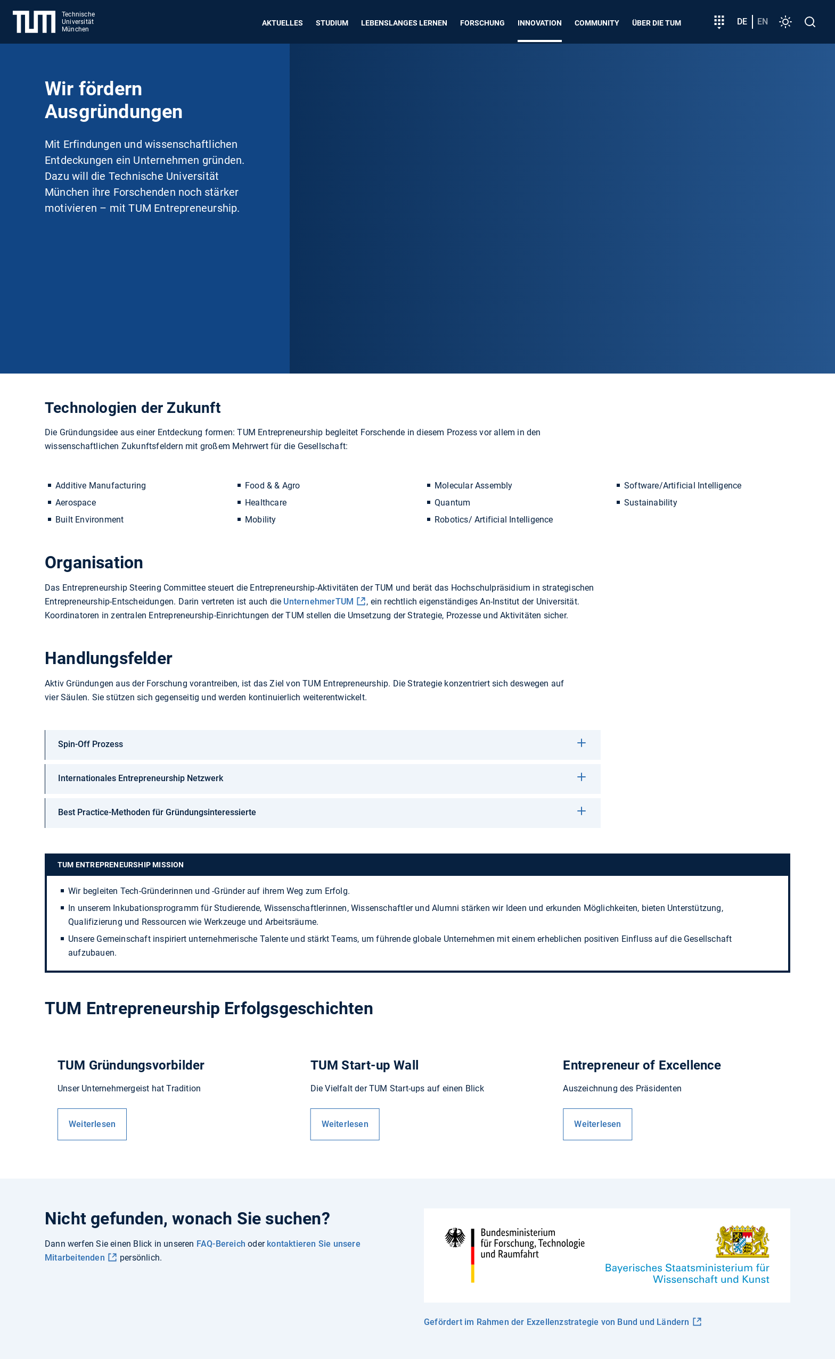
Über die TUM (656, 23)
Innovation (540, 23)
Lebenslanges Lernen (404, 23)
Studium (332, 23)
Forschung (482, 23)
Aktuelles (282, 23)
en (762, 21)
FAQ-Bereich (221, 1244)
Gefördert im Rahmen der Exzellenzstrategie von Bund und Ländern (557, 1322)
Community (597, 23)
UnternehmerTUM (318, 601)
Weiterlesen (92, 1124)
